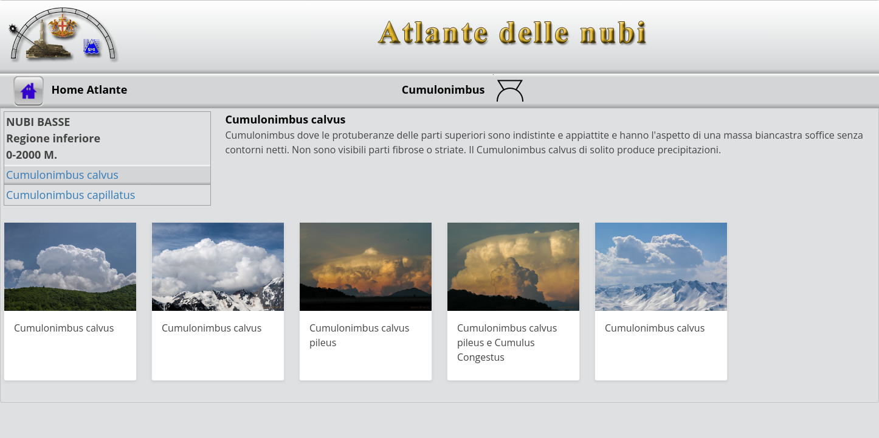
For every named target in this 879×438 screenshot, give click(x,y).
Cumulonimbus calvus (62, 174)
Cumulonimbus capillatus (70, 194)
